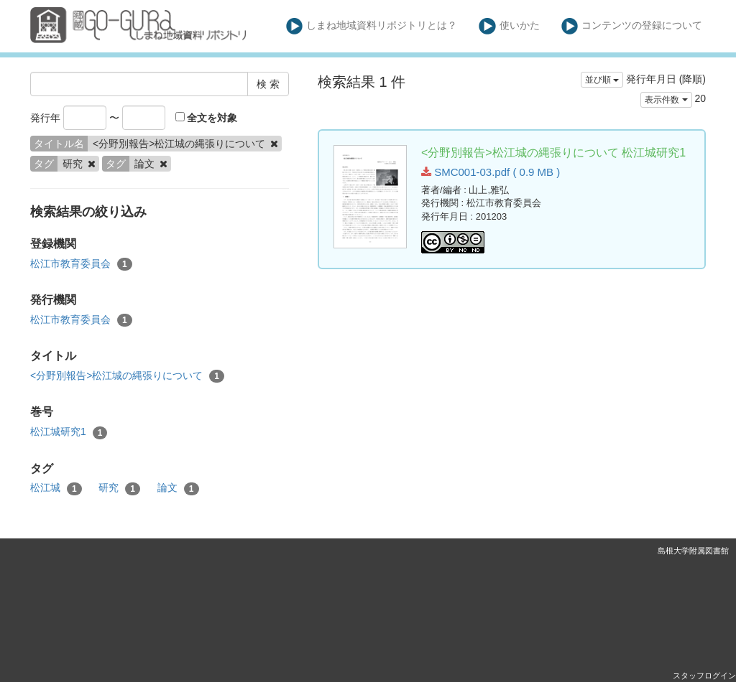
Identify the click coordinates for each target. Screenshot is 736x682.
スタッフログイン (704, 675)
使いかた (509, 26)
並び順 (602, 80)
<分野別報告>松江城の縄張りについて (127, 376)
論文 (178, 488)
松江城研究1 (68, 432)
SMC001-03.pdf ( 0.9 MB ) (490, 172)
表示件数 (666, 100)
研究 (119, 488)
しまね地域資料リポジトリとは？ (372, 26)
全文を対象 (206, 117)
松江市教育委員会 (81, 264)
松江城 (56, 488)
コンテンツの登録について (632, 26)
